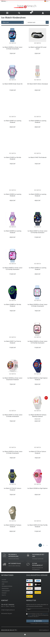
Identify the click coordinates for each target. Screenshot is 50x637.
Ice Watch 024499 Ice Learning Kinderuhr (12, 231)
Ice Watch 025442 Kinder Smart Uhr (13, 84)
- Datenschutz (5, 588)
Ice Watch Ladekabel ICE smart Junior (37, 48)
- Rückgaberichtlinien (6, 586)
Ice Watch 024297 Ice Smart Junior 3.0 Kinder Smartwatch (12, 415)
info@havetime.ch (10, 610)
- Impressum (4, 581)
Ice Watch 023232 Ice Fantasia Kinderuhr (12, 525)
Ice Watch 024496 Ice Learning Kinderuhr (37, 195)
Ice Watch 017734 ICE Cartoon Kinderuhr (12, 489)
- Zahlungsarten (5, 590)
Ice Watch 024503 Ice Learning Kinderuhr (12, 195)
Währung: (4, 1)
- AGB (2, 584)
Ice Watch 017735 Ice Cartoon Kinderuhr (37, 452)
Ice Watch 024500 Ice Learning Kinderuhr (37, 121)
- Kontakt (3, 579)
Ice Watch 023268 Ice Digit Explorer (37, 488)
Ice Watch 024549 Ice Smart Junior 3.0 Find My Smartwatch (37, 342)
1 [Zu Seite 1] (40, 545)
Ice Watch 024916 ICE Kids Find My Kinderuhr (37, 525)
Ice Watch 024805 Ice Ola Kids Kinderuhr (12, 305)
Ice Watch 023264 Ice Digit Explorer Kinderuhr (37, 378)
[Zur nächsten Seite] (47, 545)
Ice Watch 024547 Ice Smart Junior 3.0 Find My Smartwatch (37, 231)
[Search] (19, 13)
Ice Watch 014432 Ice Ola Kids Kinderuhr (12, 158)
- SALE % (3, 595)
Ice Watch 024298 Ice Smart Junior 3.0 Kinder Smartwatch (37, 305)
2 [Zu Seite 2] (43, 545)
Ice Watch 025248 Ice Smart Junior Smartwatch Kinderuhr (12, 378)
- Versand (3, 593)
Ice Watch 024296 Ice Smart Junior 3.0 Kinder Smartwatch (12, 48)
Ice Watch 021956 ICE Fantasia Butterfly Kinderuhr (37, 415)
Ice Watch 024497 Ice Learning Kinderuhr (12, 121)
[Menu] (7, 13)
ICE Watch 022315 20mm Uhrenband (37, 84)
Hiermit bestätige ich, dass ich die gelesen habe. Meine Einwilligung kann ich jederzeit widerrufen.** (38, 615)
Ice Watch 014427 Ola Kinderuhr (38, 157)
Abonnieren (38, 621)
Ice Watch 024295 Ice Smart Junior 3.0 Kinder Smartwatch (12, 452)
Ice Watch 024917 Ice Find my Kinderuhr (12, 342)
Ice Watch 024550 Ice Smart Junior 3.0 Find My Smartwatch (12, 268)
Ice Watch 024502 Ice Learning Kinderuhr (37, 268)
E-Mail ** (29, 609)
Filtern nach (6, 22)
